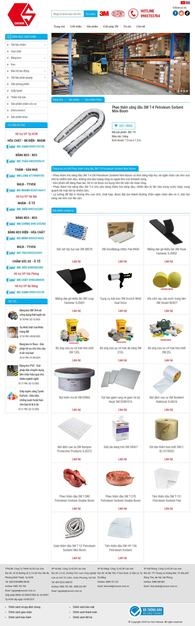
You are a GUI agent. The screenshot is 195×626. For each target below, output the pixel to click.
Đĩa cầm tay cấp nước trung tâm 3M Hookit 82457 (166, 301)
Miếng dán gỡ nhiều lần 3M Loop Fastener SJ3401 (74, 301)
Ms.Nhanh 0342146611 (31, 190)
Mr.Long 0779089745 (30, 175)
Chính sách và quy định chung (24, 607)
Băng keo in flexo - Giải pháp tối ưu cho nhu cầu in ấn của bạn (33, 348)
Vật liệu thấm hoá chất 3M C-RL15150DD (166, 449)
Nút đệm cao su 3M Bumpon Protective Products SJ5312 (74, 449)
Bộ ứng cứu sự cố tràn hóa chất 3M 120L (75, 350)
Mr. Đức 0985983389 (30, 267)
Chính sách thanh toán (85, 612)
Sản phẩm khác (93, 99)
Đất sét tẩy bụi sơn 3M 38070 (74, 249)
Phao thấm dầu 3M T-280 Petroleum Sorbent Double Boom (74, 499)
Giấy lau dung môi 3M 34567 (120, 447)
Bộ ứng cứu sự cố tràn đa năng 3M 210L (120, 350)
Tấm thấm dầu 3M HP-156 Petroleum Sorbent (121, 548)
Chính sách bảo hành (20, 617)
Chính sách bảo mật (83, 607)
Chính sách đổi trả (82, 617)
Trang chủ (57, 99)
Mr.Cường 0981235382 (31, 224)
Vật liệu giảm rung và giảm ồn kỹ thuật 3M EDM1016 (120, 400)
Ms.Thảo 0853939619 (30, 161)
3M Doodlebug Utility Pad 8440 (120, 249)
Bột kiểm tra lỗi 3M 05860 (74, 397)
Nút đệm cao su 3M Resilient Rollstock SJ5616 (166, 400)
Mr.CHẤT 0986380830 (30, 280)
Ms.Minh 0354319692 (30, 238)
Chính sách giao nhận (20, 612)
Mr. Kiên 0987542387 (30, 209)
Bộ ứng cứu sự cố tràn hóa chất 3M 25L (167, 350)
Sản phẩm (74, 99)
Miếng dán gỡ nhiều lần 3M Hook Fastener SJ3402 (166, 251)
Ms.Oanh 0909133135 (30, 146)
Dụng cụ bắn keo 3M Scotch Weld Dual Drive (120, 301)
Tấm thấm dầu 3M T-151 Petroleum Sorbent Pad (166, 499)
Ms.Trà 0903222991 (29, 253)
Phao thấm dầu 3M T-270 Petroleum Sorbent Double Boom (121, 499)
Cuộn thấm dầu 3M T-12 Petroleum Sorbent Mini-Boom (74, 548)
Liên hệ (76, 261)
